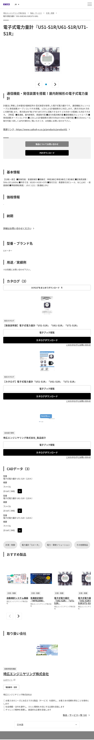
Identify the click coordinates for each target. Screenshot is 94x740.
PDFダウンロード (47, 152)
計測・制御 (10, 544)
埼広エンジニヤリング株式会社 (26, 673)
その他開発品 (82, 544)
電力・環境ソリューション (58, 544)
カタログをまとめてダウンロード (47, 287)
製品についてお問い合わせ (47, 144)
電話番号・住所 (11, 687)
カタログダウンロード (47, 340)
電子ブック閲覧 (47, 332)
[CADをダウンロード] (20, 491)
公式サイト (9, 680)
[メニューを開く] (89, 4)
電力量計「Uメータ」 (31, 544)
